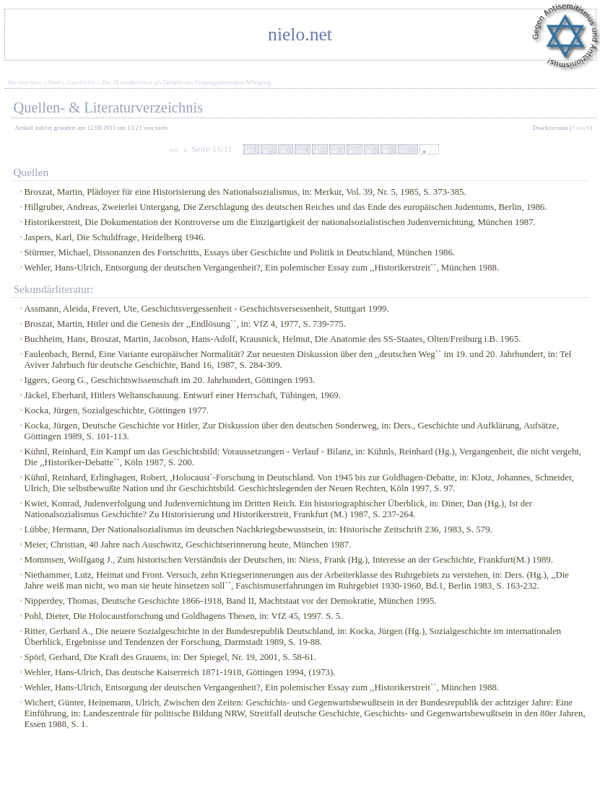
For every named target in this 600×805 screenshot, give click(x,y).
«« (174, 149)
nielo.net (300, 34)
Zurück (581, 127)
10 (411, 149)
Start (54, 82)
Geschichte (81, 82)
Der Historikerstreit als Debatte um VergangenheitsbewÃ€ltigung (186, 82)
